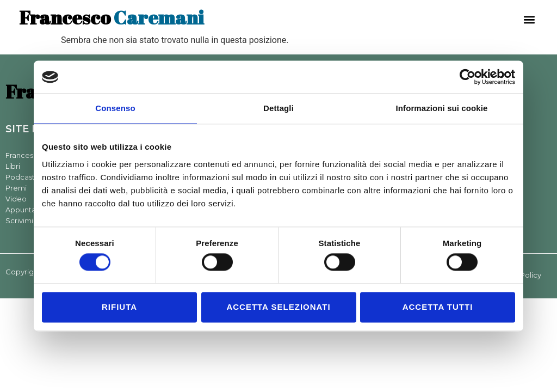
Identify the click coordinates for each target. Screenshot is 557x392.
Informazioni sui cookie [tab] (442, 108)
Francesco (23, 155)
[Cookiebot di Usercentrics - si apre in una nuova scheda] (467, 77)
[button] (529, 19)
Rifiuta (119, 306)
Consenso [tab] (115, 108)
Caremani (111, 17)
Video (16, 198)
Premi (16, 187)
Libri (12, 166)
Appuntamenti (31, 209)
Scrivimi (19, 220)
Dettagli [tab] (278, 108)
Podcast (20, 177)
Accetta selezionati (278, 306)
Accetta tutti (438, 306)
